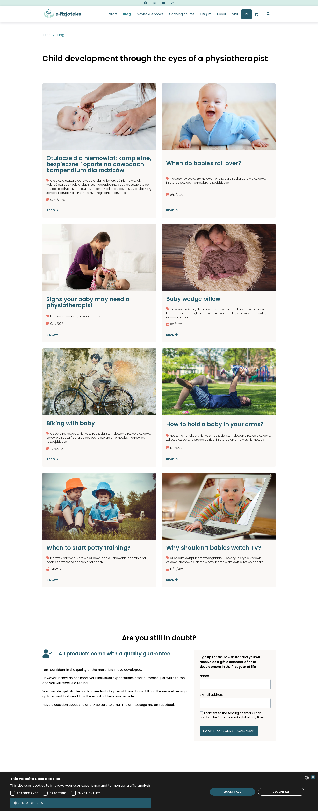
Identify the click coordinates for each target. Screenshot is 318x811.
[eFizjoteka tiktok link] (172, 3)
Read (52, 210)
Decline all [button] (281, 791)
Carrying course (181, 14)
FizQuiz (205, 14)
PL (246, 14)
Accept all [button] (232, 791)
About (221, 14)
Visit (235, 14)
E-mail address (235, 700)
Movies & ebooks (149, 14)
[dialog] (159, 791)
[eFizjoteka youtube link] (163, 3)
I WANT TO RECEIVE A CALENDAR (228, 730)
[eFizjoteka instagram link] (154, 3)
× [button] (313, 777)
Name (235, 681)
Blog (127, 14)
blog (60, 35)
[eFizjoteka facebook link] (145, 3)
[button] (80, 803)
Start (113, 14)
